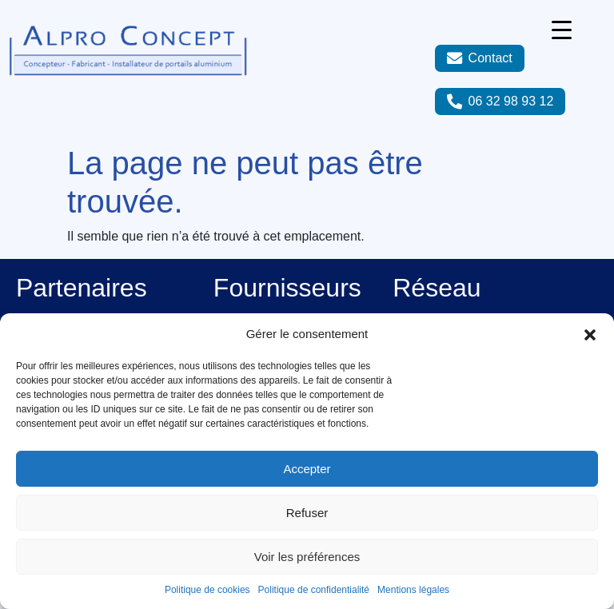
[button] (590, 334)
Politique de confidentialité (313, 589)
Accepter (306, 469)
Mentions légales (413, 589)
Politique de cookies (207, 589)
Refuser (307, 512)
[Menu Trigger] (562, 30)
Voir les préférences (307, 556)
